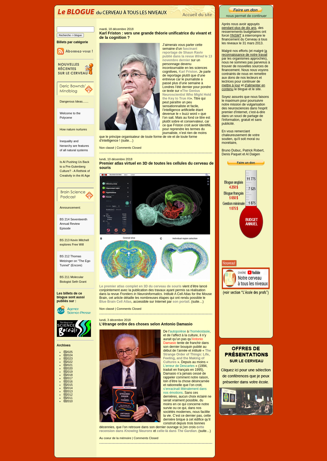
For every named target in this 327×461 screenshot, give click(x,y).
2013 (69, 391)
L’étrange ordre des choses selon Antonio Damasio (146, 324)
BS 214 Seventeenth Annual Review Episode (73, 224)
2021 (69, 365)
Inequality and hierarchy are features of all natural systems (74, 145)
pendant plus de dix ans (239, 28)
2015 (69, 384)
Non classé (106, 147)
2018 (69, 375)
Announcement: (70, 207)
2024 (69, 355)
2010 (69, 401)
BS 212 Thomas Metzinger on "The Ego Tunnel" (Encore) (75, 261)
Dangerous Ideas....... (74, 101)
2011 (69, 397)
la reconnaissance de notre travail (244, 53)
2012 (69, 394)
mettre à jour (231, 85)
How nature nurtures (73, 129)
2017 (69, 378)
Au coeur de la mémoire (115, 438)
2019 (69, 371)
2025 (69, 352)
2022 (69, 361)
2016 (69, 381)
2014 (69, 388)
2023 (69, 358)
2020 (69, 368)
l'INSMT (235, 35)
